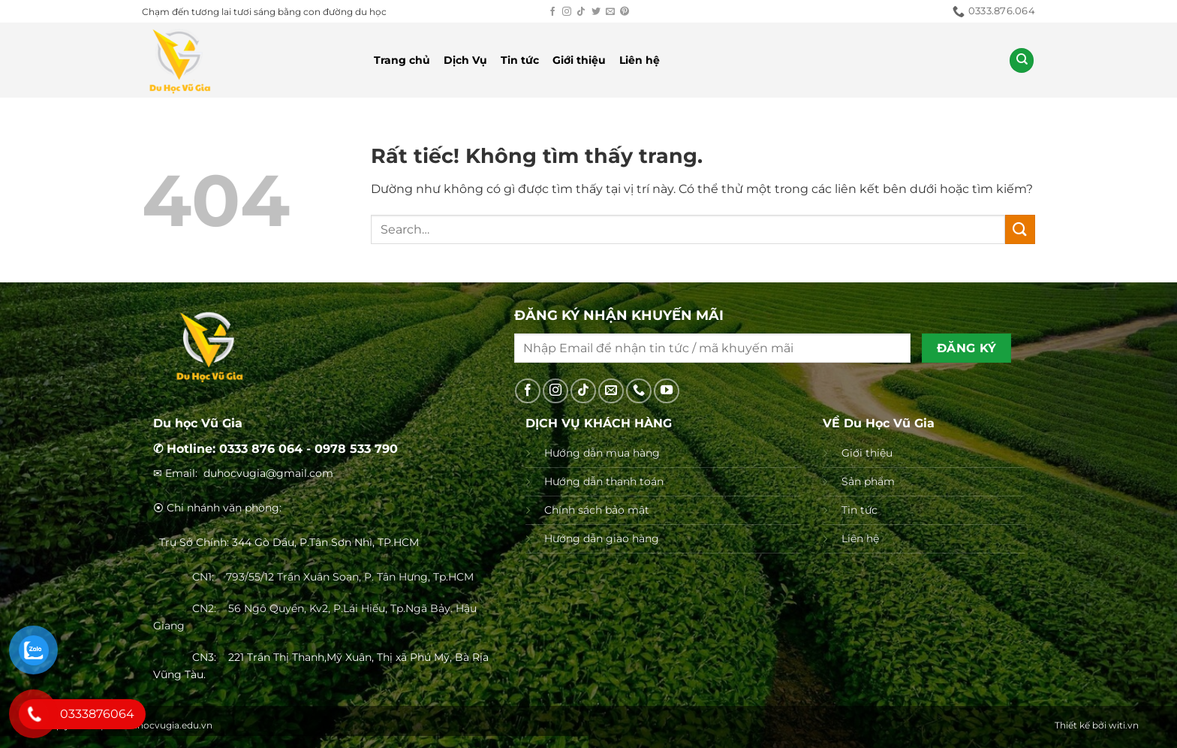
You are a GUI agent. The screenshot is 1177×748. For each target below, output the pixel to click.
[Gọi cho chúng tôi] (639, 391)
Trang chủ (402, 60)
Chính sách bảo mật (596, 510)
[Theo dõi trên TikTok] (580, 12)
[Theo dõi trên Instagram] (566, 12)
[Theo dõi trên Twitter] (596, 12)
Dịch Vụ (465, 60)
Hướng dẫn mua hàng (602, 453)
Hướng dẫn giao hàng (601, 538)
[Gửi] (1020, 229)
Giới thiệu (579, 60)
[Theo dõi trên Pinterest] (624, 12)
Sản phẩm (868, 481)
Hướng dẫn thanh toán (604, 481)
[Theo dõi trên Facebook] (552, 12)
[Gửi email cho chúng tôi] (610, 12)
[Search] (1022, 60)
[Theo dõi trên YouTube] (666, 391)
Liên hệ (639, 60)
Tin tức (520, 60)
